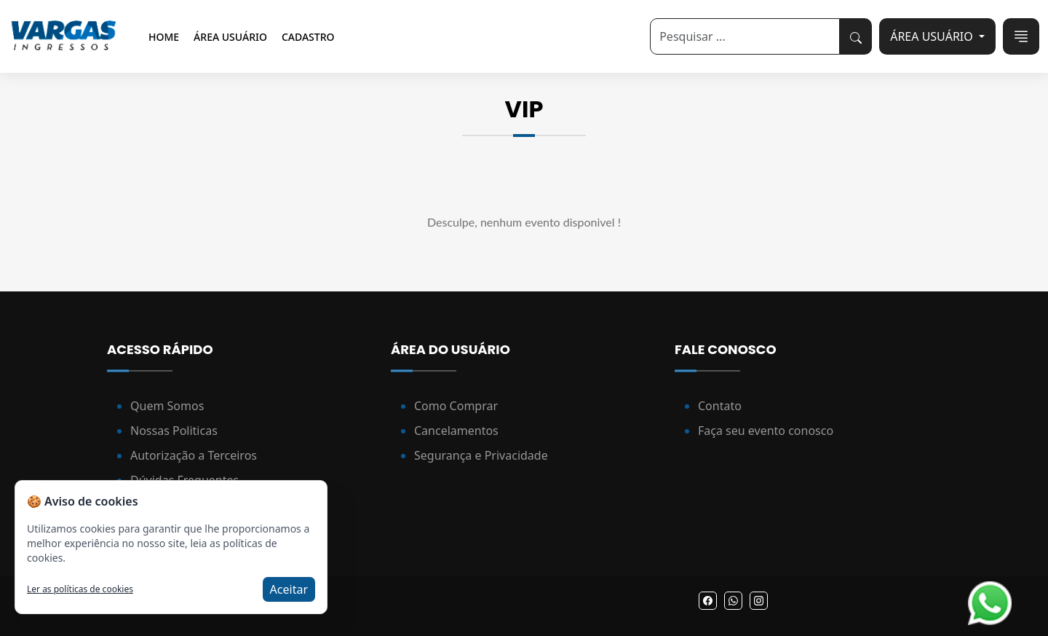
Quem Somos (167, 406)
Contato (720, 406)
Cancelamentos (456, 431)
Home (163, 37)
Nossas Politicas (174, 431)
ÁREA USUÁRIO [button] (933, 36)
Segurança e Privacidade (481, 455)
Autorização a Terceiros (193, 455)
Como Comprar (456, 406)
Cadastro (308, 37)
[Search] (745, 36)
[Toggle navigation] (1021, 36)
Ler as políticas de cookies (80, 589)
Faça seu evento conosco (765, 431)
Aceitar (289, 589)
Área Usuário (230, 37)
